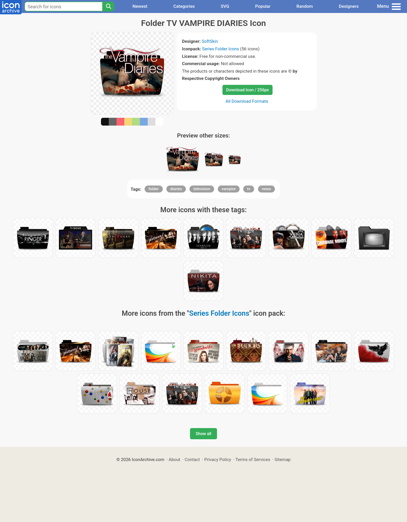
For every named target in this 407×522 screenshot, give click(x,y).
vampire (229, 189)
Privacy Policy (217, 459)
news (266, 189)
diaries (176, 189)
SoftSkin (210, 41)
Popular (262, 6)
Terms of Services (252, 459)
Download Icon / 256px (247, 89)
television (201, 189)
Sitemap (283, 459)
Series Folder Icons (220, 48)
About (174, 459)
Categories (184, 6)
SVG (225, 6)
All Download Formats (247, 101)
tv (248, 189)
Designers (348, 6)
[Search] (108, 6)
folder (153, 189)
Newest (139, 6)
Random (304, 6)
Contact (192, 459)
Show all (203, 433)
